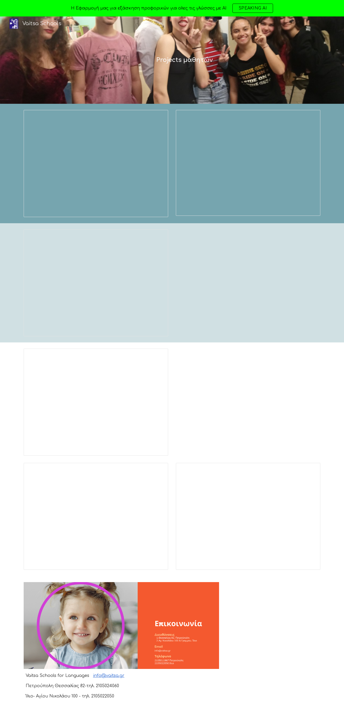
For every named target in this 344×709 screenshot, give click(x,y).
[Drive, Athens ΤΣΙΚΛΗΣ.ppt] (248, 402)
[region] (172, 8)
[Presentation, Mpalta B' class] (96, 402)
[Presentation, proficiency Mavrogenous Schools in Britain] (248, 516)
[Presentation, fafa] (96, 516)
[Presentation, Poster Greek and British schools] (96, 163)
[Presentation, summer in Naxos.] (96, 283)
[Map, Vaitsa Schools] (273, 625)
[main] (184, 60)
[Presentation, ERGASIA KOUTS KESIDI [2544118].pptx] (248, 163)
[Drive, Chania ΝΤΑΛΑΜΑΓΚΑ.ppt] (248, 283)
